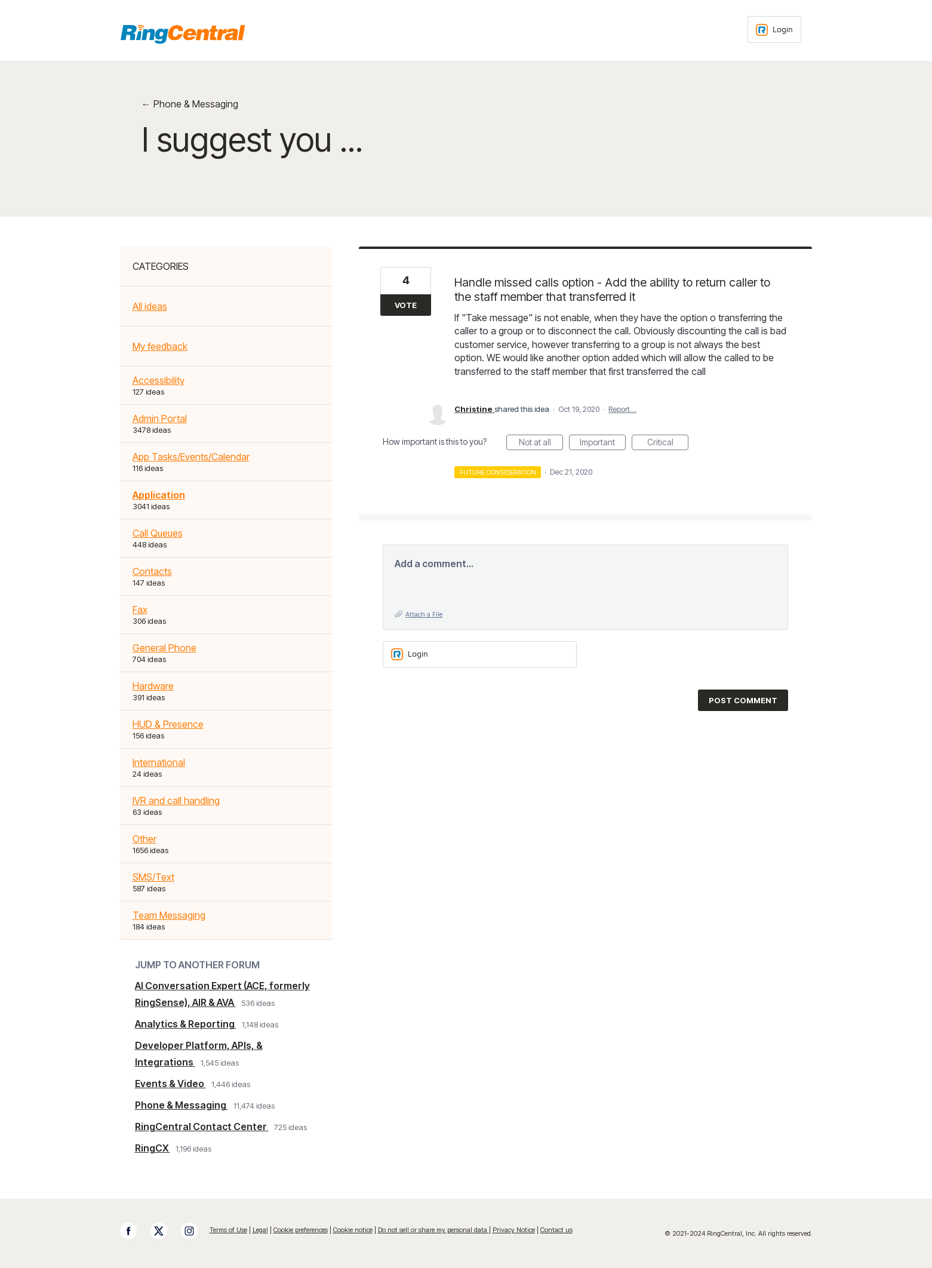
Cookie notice (353, 1230)
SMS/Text (153, 877)
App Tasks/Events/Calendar (191, 457)
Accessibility (158, 380)
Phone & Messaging (181, 1105)
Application (159, 495)
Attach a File (423, 614)
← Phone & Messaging (190, 104)
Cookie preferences (300, 1230)
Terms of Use (228, 1230)
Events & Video (170, 1084)
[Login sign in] (774, 29)
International (159, 762)
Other (144, 839)
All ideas (150, 306)
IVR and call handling (176, 801)
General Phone (164, 648)
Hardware (153, 686)
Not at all (541, 443)
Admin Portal (160, 418)
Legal (260, 1230)
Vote (406, 305)
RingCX (152, 1148)
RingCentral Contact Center (202, 1126)
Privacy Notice (514, 1230)
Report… (622, 409)
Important (603, 443)
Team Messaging (169, 915)
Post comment (743, 700)
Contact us (556, 1230)
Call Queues (158, 533)
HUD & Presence (168, 724)
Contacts (152, 571)
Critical (668, 443)
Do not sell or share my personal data (433, 1230)
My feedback (160, 346)
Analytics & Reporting (185, 1024)
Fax (140, 609)
